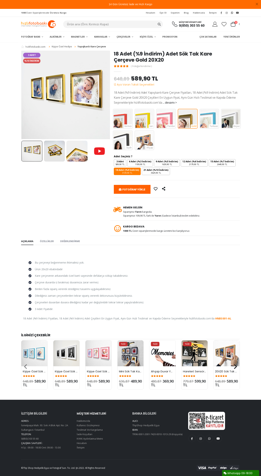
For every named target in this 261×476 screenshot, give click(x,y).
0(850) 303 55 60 (191, 25)
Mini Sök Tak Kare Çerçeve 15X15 (141, 371)
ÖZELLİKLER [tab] (47, 241)
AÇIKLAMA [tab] (27, 241)
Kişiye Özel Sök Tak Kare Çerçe (44, 371)
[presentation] (25, 367)
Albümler (56, 36)
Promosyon (169, 36)
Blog (186, 12)
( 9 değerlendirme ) (141, 66)
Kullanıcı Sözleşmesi (88, 425)
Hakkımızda (83, 421)
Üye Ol (163, 12)
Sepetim (175, 12)
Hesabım (150, 12)
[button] (235, 24)
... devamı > (170, 102)
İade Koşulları (84, 434)
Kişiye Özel (147, 36)
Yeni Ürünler (231, 36)
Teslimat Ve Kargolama (90, 429)
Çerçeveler (124, 36)
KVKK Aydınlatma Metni (90, 438)
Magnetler (78, 36)
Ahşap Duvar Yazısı (164, 371)
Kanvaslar (101, 36)
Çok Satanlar (208, 36)
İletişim (213, 12)
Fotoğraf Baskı (31, 36)
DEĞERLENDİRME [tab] (70, 241)
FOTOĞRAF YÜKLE (132, 189)
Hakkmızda (199, 12)
